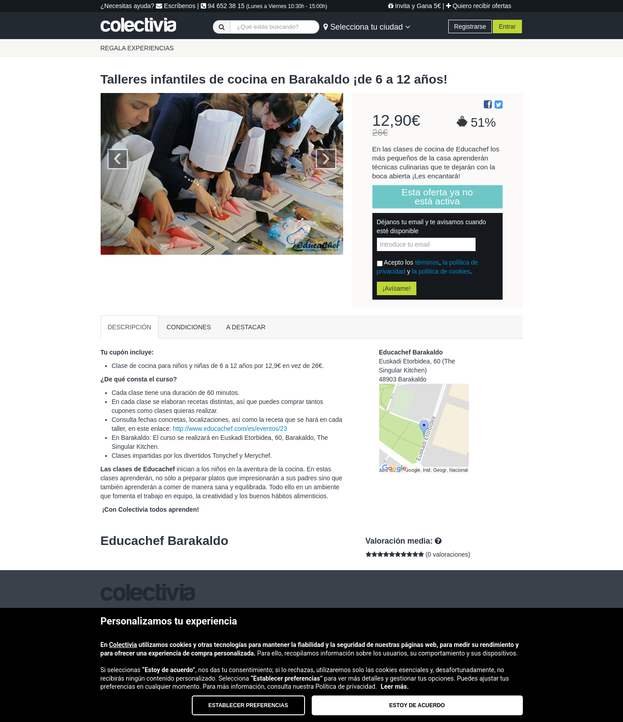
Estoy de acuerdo (417, 705)
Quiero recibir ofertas (479, 5)
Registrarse (470, 26)
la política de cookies (441, 271)
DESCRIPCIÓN (129, 327)
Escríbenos (175, 5)
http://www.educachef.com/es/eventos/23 (230, 428)
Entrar (507, 26)
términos (427, 262)
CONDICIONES (189, 327)
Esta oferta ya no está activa (437, 196)
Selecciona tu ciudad (366, 26)
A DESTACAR (246, 327)
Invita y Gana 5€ (414, 5)
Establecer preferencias (248, 705)
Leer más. (395, 686)
